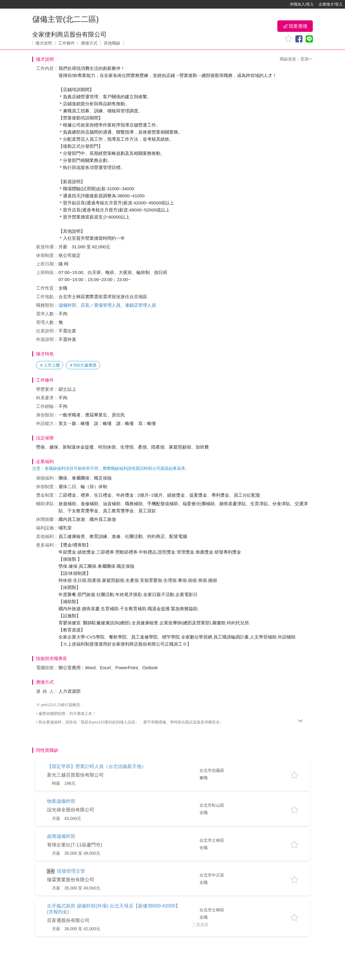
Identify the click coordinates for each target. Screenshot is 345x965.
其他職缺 (112, 43)
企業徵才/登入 (330, 4)
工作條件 (66, 43)
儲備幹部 (67, 305)
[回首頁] (23, 4)
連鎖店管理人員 (140, 305)
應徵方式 (89, 43)
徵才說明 (43, 43)
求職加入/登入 (302, 4)
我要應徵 (295, 26)
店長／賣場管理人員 (101, 305)
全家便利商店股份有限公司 (69, 34)
